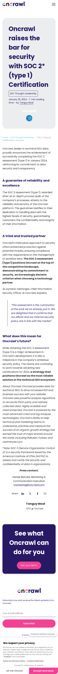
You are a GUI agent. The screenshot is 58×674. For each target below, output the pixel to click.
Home (5, 137)
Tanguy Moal (26, 102)
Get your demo (29, 565)
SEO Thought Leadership (23, 93)
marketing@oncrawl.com (29, 485)
